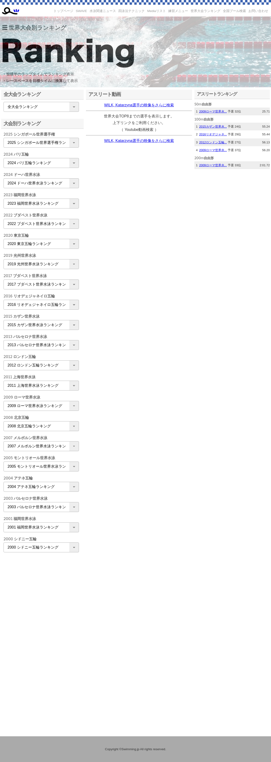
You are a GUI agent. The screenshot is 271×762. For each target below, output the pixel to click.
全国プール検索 (234, 11)
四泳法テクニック (131, 11)
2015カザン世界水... (213, 126)
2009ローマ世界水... (213, 111)
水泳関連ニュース (103, 11)
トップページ (63, 11)
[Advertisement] (40, 630)
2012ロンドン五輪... (213, 142)
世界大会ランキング (205, 11)
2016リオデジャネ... (213, 134)
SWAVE (81, 11)
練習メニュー (178, 11)
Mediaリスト (156, 11)
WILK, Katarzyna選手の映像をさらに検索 (139, 105)
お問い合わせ (258, 11)
